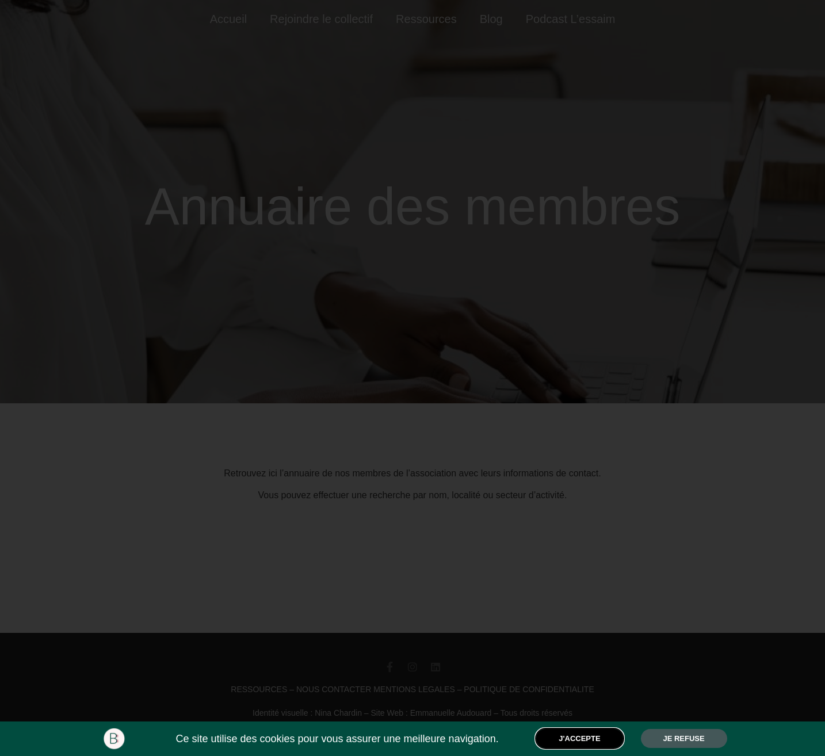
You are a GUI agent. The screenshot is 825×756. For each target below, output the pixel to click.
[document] (412, 378)
